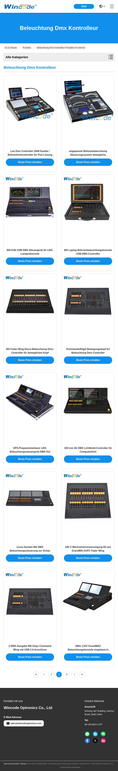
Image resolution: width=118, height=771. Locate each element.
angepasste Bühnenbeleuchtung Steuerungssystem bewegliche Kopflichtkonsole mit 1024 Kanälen (88, 155)
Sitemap (23, 764)
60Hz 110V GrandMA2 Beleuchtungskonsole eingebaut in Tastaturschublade (88, 650)
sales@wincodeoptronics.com (23, 723)
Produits (27, 47)
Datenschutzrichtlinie (11, 764)
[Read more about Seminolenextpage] (36, 674)
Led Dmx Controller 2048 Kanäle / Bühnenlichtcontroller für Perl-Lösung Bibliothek (30, 155)
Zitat (84, 6)
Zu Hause (11, 47)
